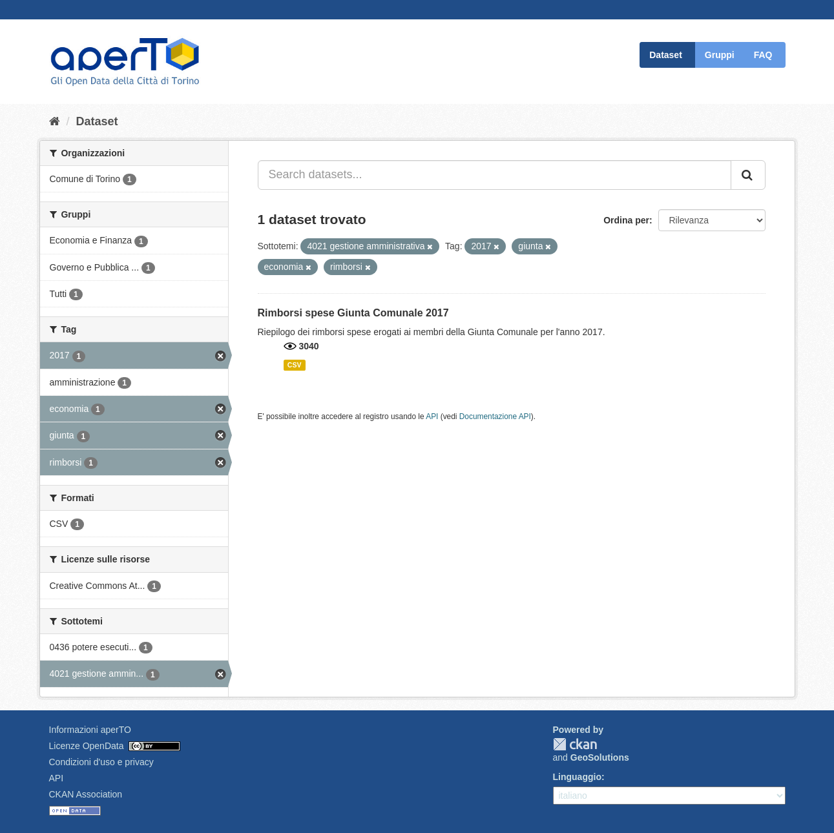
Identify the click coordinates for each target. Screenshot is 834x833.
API (432, 416)
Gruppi (720, 55)
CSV (294, 365)
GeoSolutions (599, 757)
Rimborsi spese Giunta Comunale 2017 (353, 312)
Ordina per (626, 220)
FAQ (763, 55)
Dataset (665, 55)
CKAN (575, 744)
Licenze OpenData (86, 746)
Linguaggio (577, 777)
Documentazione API (495, 416)
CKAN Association (86, 794)
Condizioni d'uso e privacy (101, 762)
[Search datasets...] (494, 175)
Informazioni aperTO (90, 730)
